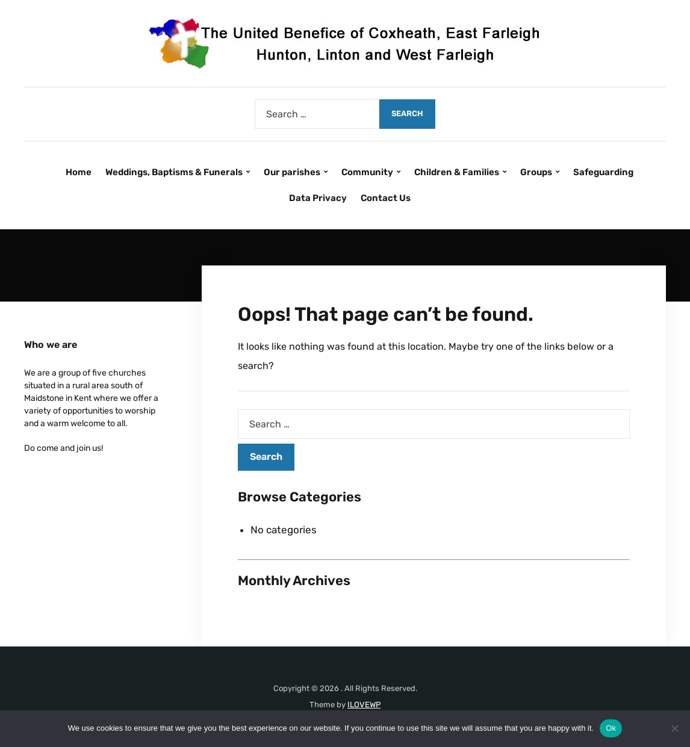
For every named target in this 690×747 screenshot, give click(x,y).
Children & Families (456, 172)
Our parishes (292, 172)
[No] (675, 728)
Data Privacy (318, 198)
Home (79, 172)
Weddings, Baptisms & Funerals (174, 172)
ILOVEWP (364, 704)
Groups (536, 172)
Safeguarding (603, 172)
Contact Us (386, 198)
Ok (611, 728)
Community (367, 172)
